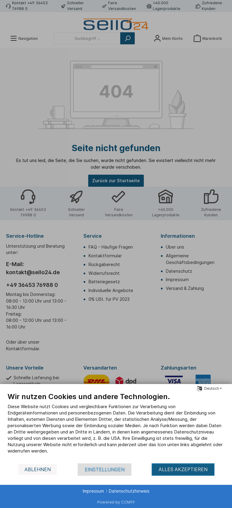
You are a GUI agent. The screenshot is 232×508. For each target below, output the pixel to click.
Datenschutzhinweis (129, 491)
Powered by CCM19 (116, 502)
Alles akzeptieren (183, 469)
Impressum (93, 491)
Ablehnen (37, 469)
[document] (116, 427)
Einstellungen (104, 469)
